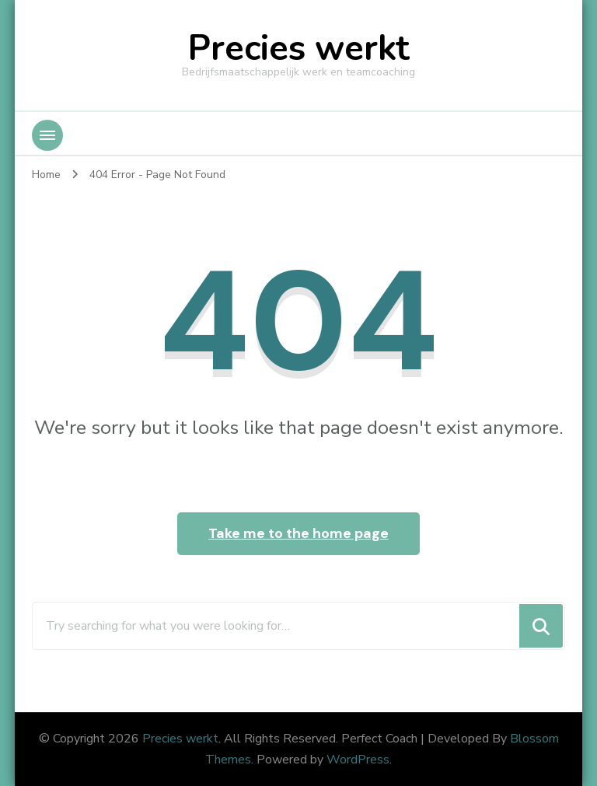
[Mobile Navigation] (47, 135)
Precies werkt (299, 48)
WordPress (357, 759)
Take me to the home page (298, 533)
